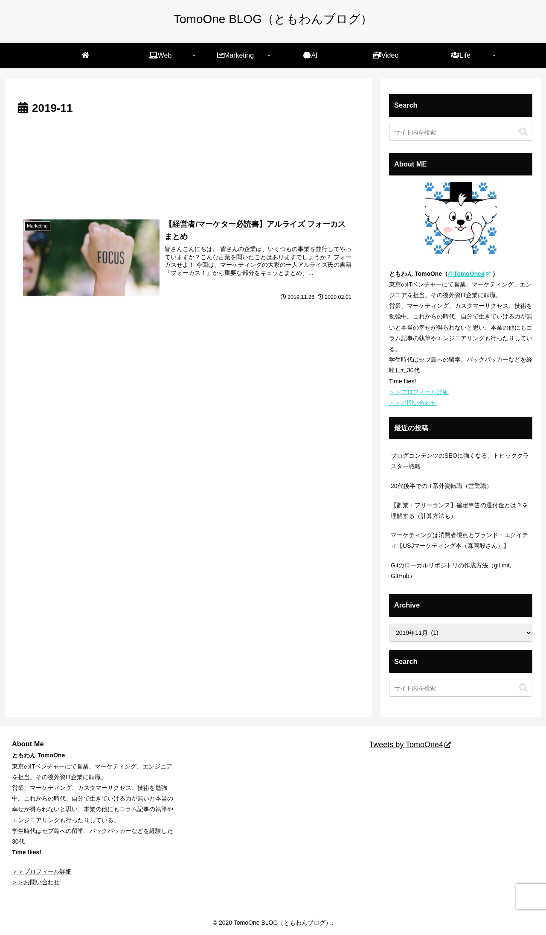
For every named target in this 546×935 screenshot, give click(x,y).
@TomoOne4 (469, 273)
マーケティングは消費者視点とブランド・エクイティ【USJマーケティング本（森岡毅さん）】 (459, 540)
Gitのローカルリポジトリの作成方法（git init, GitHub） (451, 570)
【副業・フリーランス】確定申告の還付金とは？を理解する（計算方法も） (459, 510)
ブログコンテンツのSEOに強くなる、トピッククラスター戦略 (460, 461)
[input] (460, 132)
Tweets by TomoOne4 (409, 744)
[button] (523, 132)
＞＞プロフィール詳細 (419, 392)
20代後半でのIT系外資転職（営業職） (441, 485)
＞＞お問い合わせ (413, 402)
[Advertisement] (188, 162)
